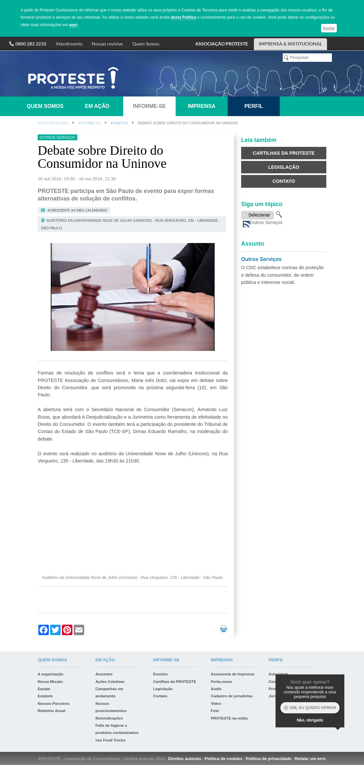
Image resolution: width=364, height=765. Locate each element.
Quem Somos (145, 43)
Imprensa (201, 106)
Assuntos (103, 674)
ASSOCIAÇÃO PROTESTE (221, 43)
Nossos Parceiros (53, 703)
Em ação (97, 106)
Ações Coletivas (110, 682)
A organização (50, 674)
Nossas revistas (107, 43)
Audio (216, 689)
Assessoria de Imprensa (233, 674)
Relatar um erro (310, 758)
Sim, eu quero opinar (313, 707)
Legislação (283, 167)
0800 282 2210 (30, 43)
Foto (215, 711)
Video (216, 703)
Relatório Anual (52, 711)
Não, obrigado (310, 720)
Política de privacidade (268, 758)
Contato (284, 181)
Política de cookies (223, 758)
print (224, 629)
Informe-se (149, 106)
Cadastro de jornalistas (232, 696)
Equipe (44, 689)
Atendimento (69, 43)
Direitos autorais (184, 758)
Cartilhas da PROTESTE (284, 153)
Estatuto (45, 696)
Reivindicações (109, 718)
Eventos (119, 123)
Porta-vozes (221, 682)
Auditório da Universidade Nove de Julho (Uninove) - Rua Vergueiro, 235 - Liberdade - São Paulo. (130, 224)
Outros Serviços (261, 259)
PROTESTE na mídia (229, 718)
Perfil (253, 106)
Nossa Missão (50, 682)
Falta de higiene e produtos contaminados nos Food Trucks (116, 732)
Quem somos (45, 106)
